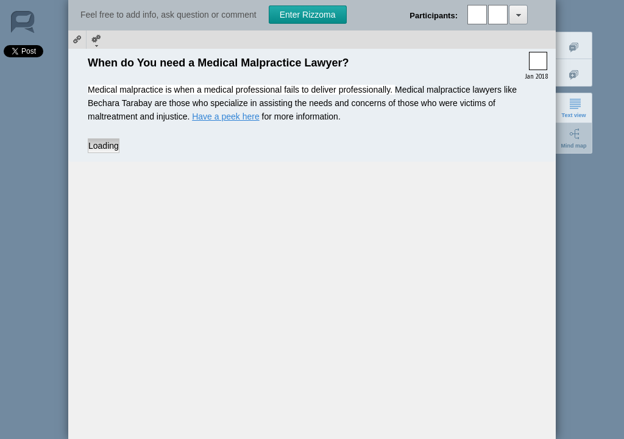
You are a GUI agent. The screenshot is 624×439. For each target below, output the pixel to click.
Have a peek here (226, 116)
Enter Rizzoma (308, 15)
